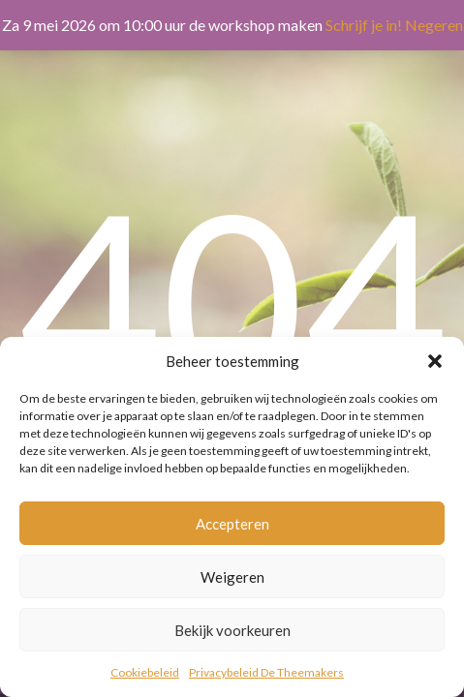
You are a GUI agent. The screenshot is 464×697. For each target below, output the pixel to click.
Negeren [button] (434, 24)
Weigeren (232, 577)
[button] (435, 361)
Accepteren (232, 523)
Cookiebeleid (144, 672)
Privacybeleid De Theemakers (266, 672)
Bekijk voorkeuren (232, 630)
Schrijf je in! (363, 24)
